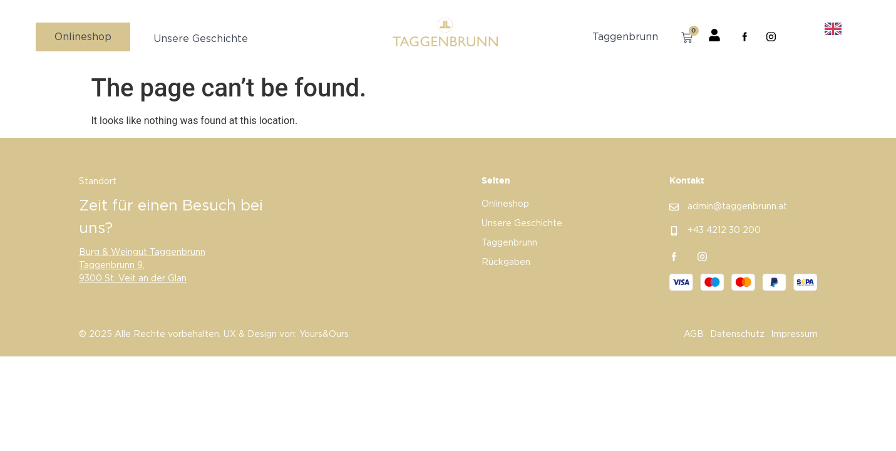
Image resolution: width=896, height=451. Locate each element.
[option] (836, 29)
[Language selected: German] (824, 29)
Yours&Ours (324, 335)
